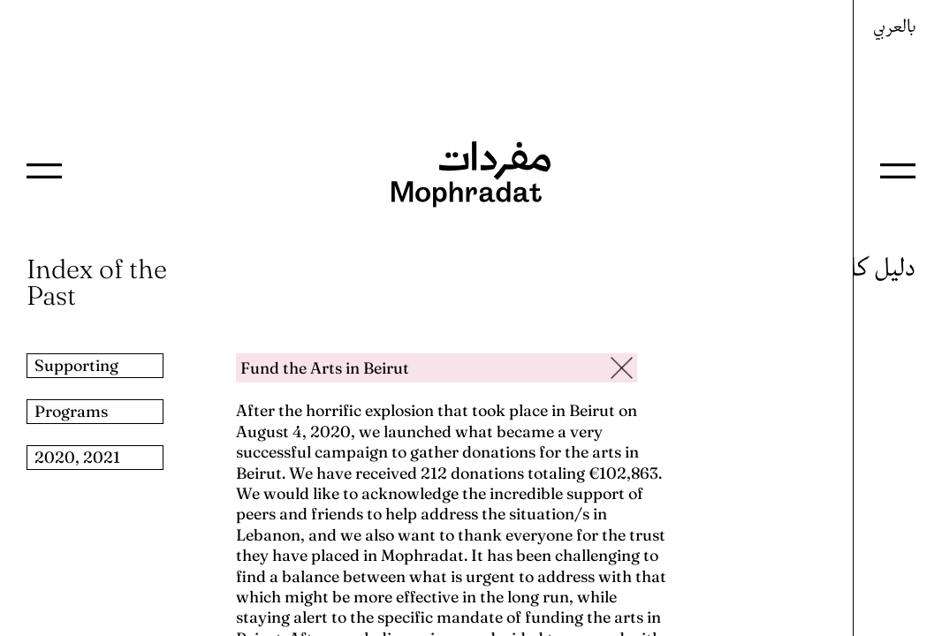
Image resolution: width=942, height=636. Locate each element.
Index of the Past (97, 282)
